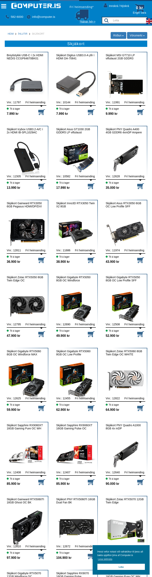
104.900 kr (63, 557)
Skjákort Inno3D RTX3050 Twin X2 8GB (75, 205)
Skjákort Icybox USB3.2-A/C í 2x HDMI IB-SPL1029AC (25, 131)
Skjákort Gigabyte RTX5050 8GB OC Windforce (73, 279)
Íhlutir (23, 33)
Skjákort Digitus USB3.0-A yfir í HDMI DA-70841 (75, 57)
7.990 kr (13, 113)
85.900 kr (13, 483)
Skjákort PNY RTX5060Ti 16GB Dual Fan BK (75, 501)
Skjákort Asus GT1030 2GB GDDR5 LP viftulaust (73, 131)
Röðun (118, 35)
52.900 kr (112, 335)
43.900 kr (112, 261)
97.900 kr (13, 557)
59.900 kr (13, 409)
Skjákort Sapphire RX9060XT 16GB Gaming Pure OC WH (25, 427)
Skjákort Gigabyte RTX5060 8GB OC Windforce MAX (24, 353)
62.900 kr (63, 409)
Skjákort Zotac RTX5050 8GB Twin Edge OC (25, 279)
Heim (11, 33)
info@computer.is (41, 16)
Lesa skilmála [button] (105, 559)
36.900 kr (13, 261)
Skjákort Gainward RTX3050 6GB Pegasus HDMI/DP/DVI (24, 205)
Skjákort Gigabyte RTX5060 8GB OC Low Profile (73, 353)
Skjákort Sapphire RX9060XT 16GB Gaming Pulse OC (74, 427)
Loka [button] (121, 567)
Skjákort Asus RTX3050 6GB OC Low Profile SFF (123, 205)
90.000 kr (112, 483)
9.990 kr (112, 113)
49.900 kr (63, 335)
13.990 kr (13, 187)
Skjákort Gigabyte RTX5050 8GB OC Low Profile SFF (123, 279)
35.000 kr (112, 187)
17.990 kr (63, 187)
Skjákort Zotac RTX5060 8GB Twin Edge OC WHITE (124, 353)
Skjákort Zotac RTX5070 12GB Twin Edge (125, 501)
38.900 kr (63, 261)
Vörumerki (137, 35)
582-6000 (14, 16)
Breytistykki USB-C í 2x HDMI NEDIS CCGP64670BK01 (25, 57)
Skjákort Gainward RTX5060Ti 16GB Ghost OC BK (25, 501)
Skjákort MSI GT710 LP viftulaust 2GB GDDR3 (120, 57)
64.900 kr (112, 409)
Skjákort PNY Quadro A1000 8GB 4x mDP (123, 427)
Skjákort (38, 33)
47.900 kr (13, 335)
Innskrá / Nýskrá (116, 5)
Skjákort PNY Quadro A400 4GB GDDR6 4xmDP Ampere (124, 131)
